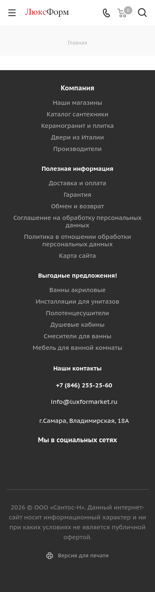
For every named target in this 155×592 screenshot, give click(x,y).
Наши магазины (78, 102)
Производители (77, 149)
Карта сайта (77, 255)
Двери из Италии (77, 137)
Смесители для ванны (77, 336)
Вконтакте (75, 459)
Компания (77, 88)
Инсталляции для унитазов (77, 301)
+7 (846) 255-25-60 (84, 385)
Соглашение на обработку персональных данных (77, 221)
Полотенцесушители (77, 313)
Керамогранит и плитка (77, 126)
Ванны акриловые (77, 290)
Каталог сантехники (78, 114)
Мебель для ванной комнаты (77, 347)
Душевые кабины (77, 324)
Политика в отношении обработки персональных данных (77, 240)
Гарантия (77, 194)
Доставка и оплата (77, 183)
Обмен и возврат (77, 206)
